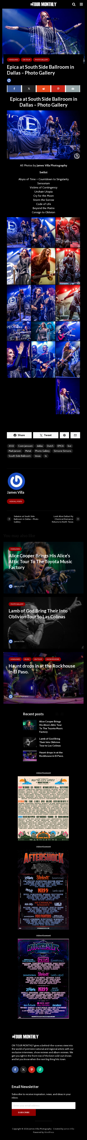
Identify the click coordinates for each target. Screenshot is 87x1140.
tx (46, 455)
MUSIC (27, 659)
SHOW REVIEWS (53, 659)
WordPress (49, 1132)
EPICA (61, 445)
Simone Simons (62, 450)
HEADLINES (13, 60)
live (69, 445)
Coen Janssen (25, 445)
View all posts (15, 501)
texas (38, 455)
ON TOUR (26, 60)
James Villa (15, 80)
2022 (11, 445)
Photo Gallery (41, 60)
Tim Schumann (18, 696)
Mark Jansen (15, 450)
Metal (28, 450)
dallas (40, 445)
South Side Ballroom (20, 455)
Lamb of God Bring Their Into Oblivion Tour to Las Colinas (50, 742)
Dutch (50, 445)
